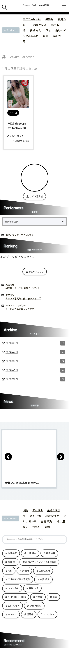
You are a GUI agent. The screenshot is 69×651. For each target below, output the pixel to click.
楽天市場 (10, 284)
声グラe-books (32, 19)
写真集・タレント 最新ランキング (22, 288)
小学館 (39, 596)
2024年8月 (35, 343)
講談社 (25, 570)
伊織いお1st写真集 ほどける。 (23, 483)
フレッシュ (48, 614)
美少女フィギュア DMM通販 (20, 235)
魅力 (54, 596)
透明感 (30, 614)
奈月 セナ (33, 588)
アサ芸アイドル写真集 (19, 579)
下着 (48, 30)
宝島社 (36, 527)
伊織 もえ (35, 30)
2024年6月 (35, 361)
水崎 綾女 (31, 553)
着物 (47, 527)
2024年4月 (35, 379)
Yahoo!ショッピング (16, 305)
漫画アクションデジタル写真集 (40, 561)
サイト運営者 (34, 196)
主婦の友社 (44, 570)
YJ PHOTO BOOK (17, 596)
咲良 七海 (35, 516)
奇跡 (45, 36)
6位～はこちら (35, 271)
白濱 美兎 (46, 521)
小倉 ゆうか (52, 516)
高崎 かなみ (39, 25)
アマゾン (10, 295)
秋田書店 (50, 553)
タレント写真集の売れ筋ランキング (23, 298)
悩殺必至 (12, 553)
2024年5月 (35, 370)
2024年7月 (35, 352)
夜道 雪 (11, 561)
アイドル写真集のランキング (20, 308)
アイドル (37, 510)
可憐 (10, 570)
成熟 (25, 510)
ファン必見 (13, 588)
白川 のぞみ (14, 605)
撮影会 (49, 19)
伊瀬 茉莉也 (35, 605)
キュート (12, 614)
